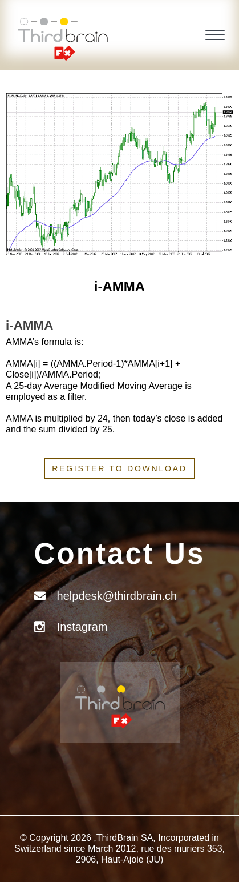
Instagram (82, 626)
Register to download (119, 468)
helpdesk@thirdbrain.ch (117, 596)
